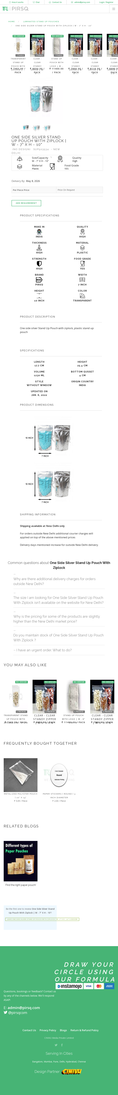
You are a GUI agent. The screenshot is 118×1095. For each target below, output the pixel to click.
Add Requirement (26, 203)
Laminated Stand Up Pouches (41, 22)
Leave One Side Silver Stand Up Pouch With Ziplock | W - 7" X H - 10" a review (42, 919)
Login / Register (106, 2)
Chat (36, 2)
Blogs (63, 1030)
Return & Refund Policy (85, 1030)
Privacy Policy (48, 1030)
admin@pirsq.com (80, 2)
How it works (16, 2)
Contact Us (55, 2)
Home (11, 22)
